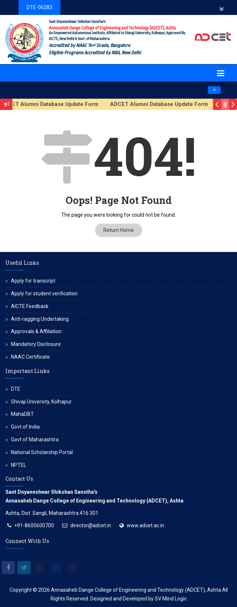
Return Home (118, 230)
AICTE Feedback (29, 306)
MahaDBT (22, 414)
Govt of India (25, 427)
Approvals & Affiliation (36, 331)
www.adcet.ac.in (145, 525)
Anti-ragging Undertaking (40, 319)
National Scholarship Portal (42, 452)
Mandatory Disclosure (36, 344)
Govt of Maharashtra (35, 439)
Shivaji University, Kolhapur (41, 402)
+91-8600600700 (34, 525)
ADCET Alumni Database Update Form (163, 104)
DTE (15, 389)
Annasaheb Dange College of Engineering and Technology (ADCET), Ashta (136, 590)
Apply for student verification (44, 293)
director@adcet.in (90, 525)
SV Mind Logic (171, 599)
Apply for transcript (33, 281)
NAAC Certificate (30, 357)
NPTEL (18, 465)
